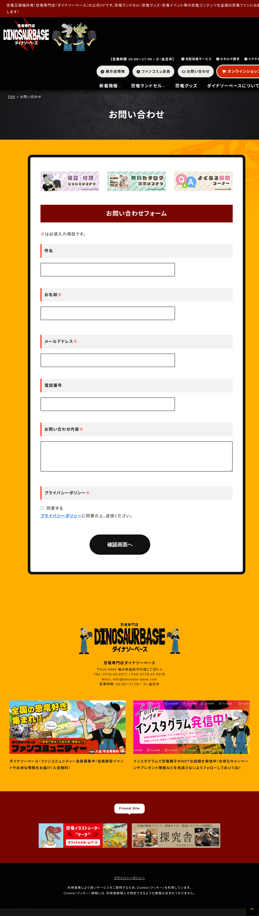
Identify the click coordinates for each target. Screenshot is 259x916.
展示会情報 (113, 71)
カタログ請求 (228, 59)
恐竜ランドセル (148, 86)
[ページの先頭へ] (252, 909)
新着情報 (110, 86)
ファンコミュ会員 (153, 71)
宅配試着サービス (196, 59)
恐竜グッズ (186, 86)
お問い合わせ (196, 71)
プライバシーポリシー (61, 516)
